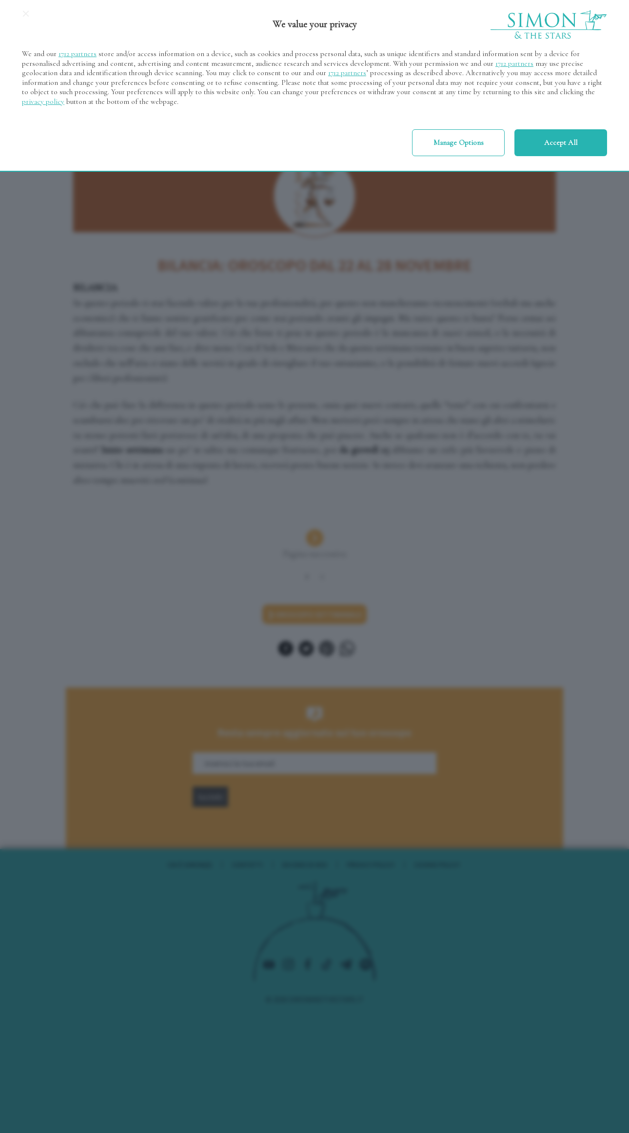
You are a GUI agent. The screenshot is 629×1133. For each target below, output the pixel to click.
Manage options (458, 142)
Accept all (560, 142)
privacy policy (43, 101)
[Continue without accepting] (26, 17)
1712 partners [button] (78, 53)
